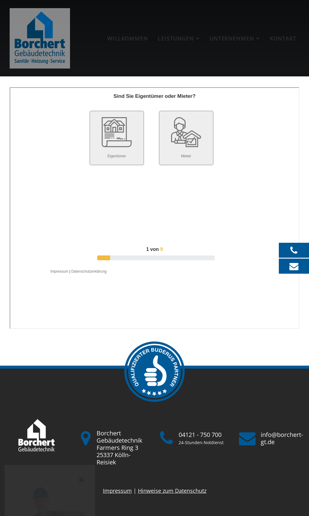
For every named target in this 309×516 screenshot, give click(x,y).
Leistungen (176, 38)
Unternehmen (231, 38)
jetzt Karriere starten (50, 473)
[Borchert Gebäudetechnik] (40, 38)
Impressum (117, 490)
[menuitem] (127, 38)
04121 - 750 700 (200, 435)
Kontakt (283, 38)
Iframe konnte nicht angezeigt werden (154, 208)
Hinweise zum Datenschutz (172, 490)
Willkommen (127, 38)
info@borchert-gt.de (282, 438)
